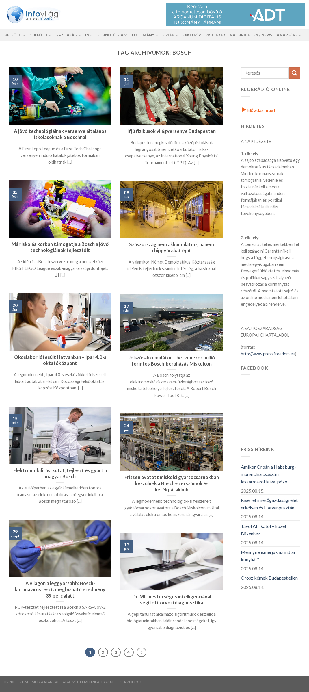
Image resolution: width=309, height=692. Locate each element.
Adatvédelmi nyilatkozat (88, 682)
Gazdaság (68, 35)
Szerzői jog (130, 682)
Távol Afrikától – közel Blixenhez (263, 529)
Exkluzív (192, 35)
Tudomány (144, 35)
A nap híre (289, 35)
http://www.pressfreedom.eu (268, 353)
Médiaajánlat (45, 682)
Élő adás (259, 110)
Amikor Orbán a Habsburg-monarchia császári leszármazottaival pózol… (268, 474)
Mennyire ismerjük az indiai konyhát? (268, 555)
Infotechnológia (106, 35)
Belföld (14, 35)
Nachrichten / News (251, 35)
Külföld (40, 35)
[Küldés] (294, 73)
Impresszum (16, 682)
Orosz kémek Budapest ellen (269, 577)
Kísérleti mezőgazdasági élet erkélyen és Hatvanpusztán (269, 503)
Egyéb (170, 35)
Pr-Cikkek (215, 35)
